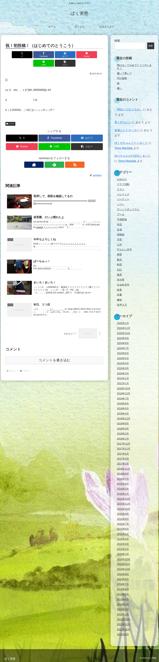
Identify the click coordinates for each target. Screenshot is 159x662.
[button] (95, 54)
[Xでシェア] (13, 54)
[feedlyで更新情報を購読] (54, 156)
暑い (119, 88)
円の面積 (122, 78)
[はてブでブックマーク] (46, 54)
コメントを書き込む (54, 353)
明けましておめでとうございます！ (134, 66)
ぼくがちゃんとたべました (131, 143)
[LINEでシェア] (79, 54)
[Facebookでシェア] (30, 54)
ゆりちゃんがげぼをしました (132, 155)
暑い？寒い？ (124, 73)
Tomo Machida (123, 148)
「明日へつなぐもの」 (128, 109)
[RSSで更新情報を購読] (61, 156)
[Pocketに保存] (62, 54)
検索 (117, 40)
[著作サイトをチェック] (47, 156)
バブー (10, 115)
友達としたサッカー (127, 130)
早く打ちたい (122, 122)
